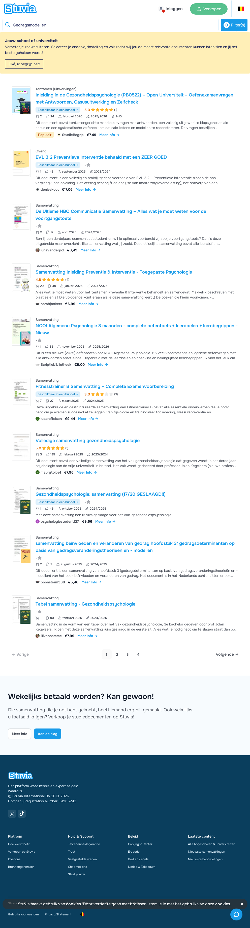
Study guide (76, 874)
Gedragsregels (138, 859)
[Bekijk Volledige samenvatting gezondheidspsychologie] (125, 453)
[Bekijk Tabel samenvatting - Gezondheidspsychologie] (125, 616)
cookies (73, 904)
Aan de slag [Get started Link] (47, 734)
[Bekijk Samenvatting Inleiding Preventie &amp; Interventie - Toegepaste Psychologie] (125, 284)
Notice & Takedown (141, 867)
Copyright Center (140, 844)
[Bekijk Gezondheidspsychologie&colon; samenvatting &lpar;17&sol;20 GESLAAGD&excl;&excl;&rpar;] (125, 504)
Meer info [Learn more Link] (19, 734)
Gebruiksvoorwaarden (23, 914)
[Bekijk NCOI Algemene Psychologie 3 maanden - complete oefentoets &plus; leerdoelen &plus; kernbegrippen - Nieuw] (125, 341)
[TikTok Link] (22, 814)
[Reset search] (8, 25)
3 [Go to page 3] (128, 654)
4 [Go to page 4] (138, 654)
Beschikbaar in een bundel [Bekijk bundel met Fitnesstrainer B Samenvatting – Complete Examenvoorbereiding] (58, 394)
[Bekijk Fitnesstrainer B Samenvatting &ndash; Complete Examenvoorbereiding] (125, 399)
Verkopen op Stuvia (21, 852)
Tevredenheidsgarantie (84, 844)
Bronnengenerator (21, 867)
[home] (20, 9)
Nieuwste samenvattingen (206, 852)
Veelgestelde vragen (82, 859)
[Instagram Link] (12, 814)
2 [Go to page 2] (117, 654)
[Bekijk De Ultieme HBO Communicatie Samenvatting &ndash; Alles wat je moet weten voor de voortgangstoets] (125, 227)
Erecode (134, 852)
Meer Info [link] (109, 134)
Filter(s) (234, 25)
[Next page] (227, 654)
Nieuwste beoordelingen (205, 859)
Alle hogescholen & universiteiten (211, 844)
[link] (20, 654)
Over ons (14, 859)
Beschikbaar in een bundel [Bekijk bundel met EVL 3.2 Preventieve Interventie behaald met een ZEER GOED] (58, 165)
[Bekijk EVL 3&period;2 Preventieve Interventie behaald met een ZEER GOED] (125, 170)
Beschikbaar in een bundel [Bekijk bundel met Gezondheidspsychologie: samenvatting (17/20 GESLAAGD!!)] (58, 502)
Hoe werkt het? (18, 844)
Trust (71, 852)
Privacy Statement (58, 914)
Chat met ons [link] (77, 867)
